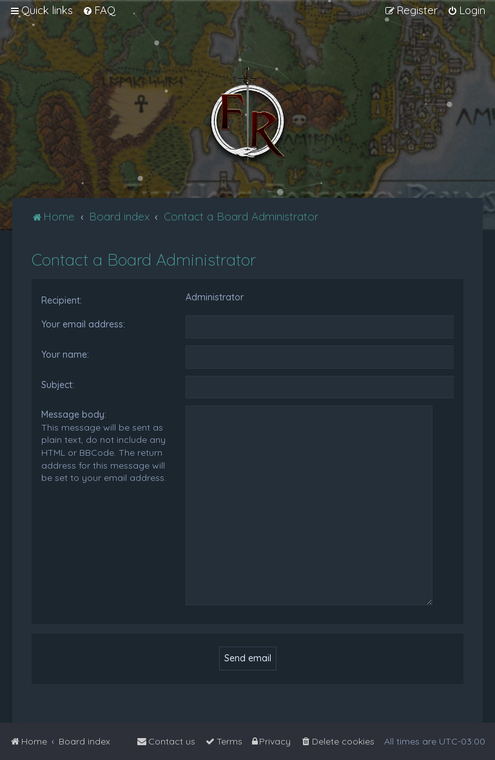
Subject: (57, 385)
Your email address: (83, 324)
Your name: (65, 354)
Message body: (73, 414)
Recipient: (61, 300)
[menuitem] (98, 10)
